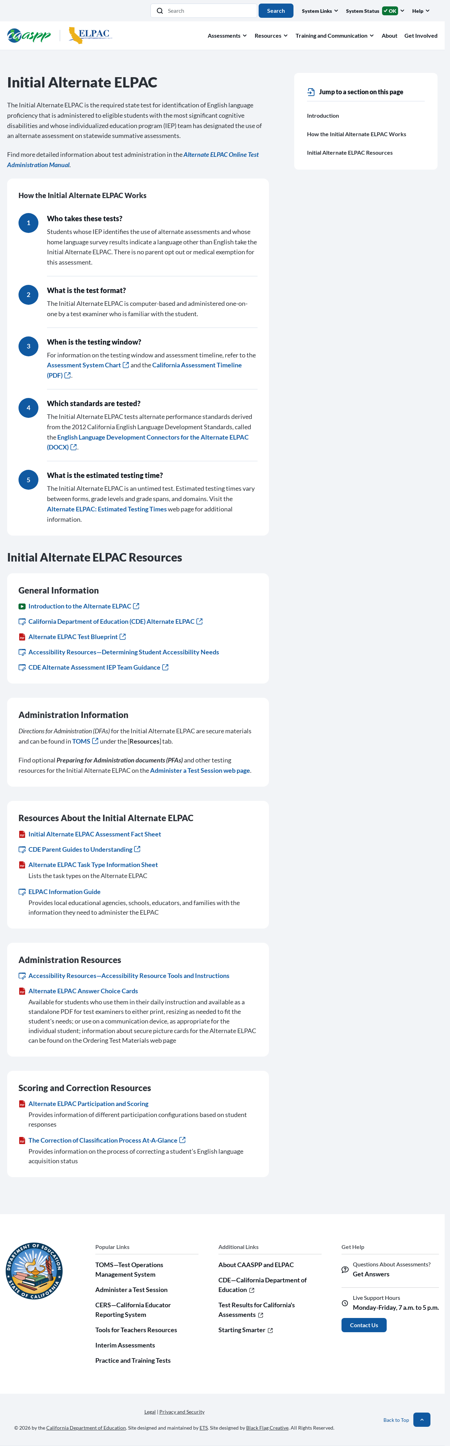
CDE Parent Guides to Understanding (79, 849)
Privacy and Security (182, 1412)
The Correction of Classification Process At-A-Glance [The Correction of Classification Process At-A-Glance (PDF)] (101, 1140)
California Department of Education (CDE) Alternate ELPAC (110, 621)
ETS (204, 1428)
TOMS (85, 741)
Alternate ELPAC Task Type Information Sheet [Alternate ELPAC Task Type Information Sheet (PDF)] (88, 864)
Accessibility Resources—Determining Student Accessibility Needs (118, 652)
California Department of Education (86, 1428)
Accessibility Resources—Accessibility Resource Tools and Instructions (123, 975)
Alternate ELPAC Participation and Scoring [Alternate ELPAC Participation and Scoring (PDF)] (83, 1103)
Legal (150, 1412)
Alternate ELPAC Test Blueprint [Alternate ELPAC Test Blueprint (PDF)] (72, 636)
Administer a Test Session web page (200, 770)
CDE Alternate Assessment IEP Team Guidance (93, 667)
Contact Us (364, 1325)
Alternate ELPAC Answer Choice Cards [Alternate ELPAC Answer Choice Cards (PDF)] (78, 991)
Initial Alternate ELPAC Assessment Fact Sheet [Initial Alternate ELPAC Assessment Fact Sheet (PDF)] (89, 834)
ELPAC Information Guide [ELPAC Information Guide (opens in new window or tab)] (59, 891)
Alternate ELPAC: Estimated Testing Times (107, 509)
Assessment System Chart (88, 365)
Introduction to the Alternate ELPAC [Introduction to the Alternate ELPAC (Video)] (78, 606)
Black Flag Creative (267, 1428)
